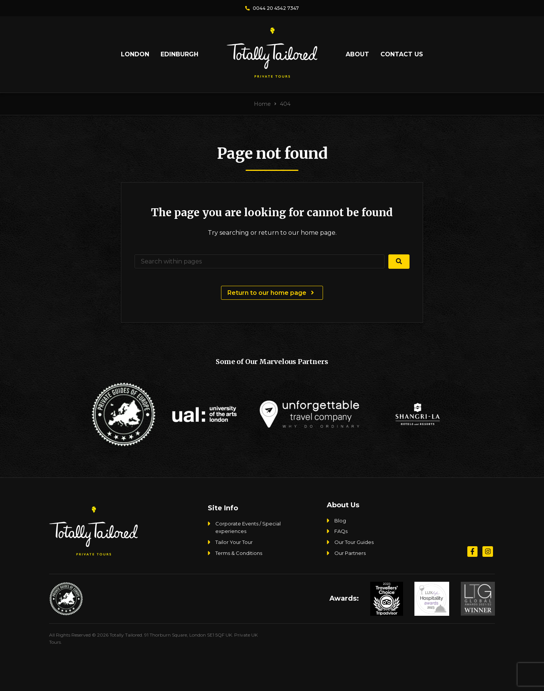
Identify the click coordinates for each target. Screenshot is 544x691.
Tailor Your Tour (234, 542)
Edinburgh (179, 54)
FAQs (341, 531)
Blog (340, 520)
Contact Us (401, 54)
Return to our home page (271, 292)
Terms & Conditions (238, 553)
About (357, 54)
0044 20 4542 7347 (272, 8)
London (135, 54)
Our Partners (350, 553)
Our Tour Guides (354, 542)
